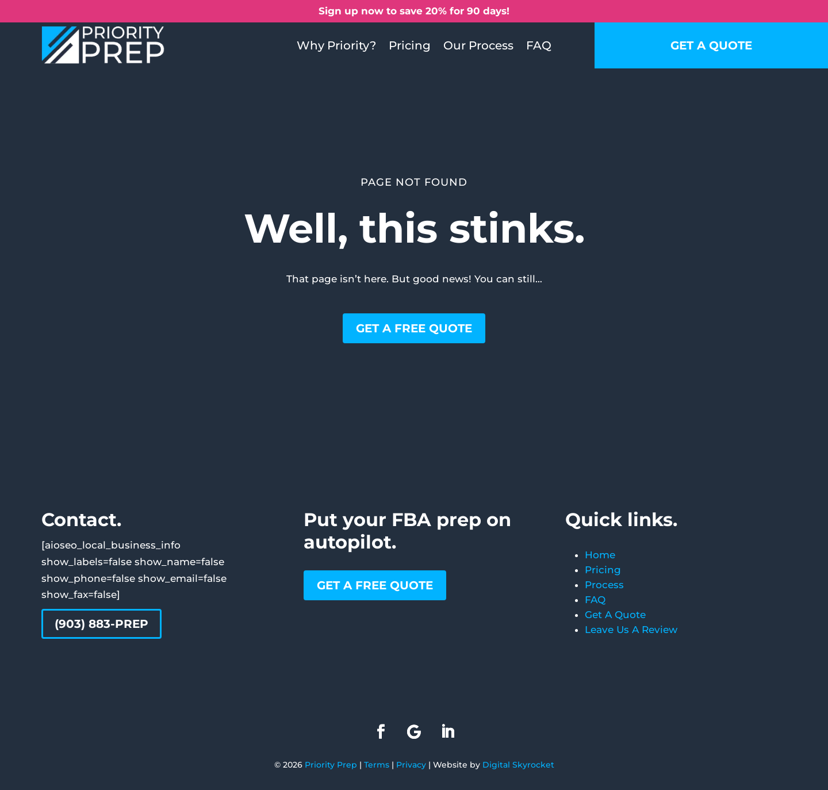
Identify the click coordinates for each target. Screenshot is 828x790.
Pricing (410, 45)
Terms (376, 765)
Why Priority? (336, 45)
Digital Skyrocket (518, 765)
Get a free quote (414, 328)
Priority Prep (331, 765)
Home (600, 555)
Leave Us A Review (631, 629)
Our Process (478, 45)
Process (604, 584)
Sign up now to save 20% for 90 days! (414, 11)
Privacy (411, 765)
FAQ (538, 45)
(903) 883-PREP (101, 624)
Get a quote (711, 45)
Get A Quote (615, 614)
